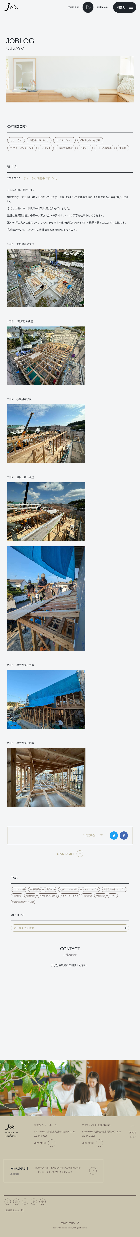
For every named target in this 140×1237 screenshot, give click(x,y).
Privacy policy (68, 1223)
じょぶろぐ (16, 140)
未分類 (122, 148)
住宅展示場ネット (12, 1210)
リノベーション (64, 140)
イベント (46, 148)
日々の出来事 (104, 148)
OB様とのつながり (90, 140)
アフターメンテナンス (22, 148)
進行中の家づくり (39, 140)
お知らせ (85, 148)
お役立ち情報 (66, 148)
